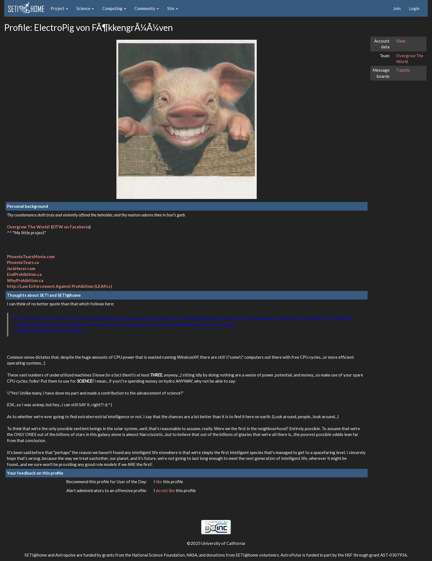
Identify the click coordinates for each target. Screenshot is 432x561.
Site (172, 8)
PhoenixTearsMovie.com (31, 256)
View (400, 40)
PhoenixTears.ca (23, 262)
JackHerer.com (21, 268)
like (159, 481)
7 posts (403, 70)
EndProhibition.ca (24, 274)
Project (59, 8)
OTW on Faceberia (71, 226)
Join (397, 8)
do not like (166, 490)
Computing (114, 8)
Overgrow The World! (28, 226)
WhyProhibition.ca (25, 280)
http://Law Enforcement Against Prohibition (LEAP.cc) (59, 286)
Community (146, 8)
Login (414, 8)
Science (85, 8)
